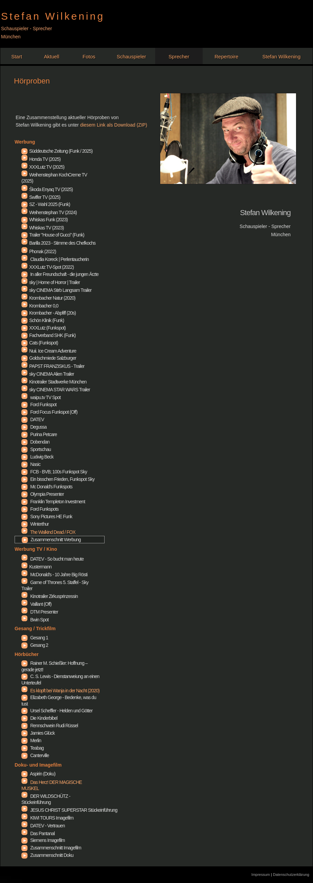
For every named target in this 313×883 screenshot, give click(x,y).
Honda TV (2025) (40, 158)
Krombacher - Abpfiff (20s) (24, 313)
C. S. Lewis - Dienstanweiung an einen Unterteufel (24, 677)
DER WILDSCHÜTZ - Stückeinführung (45, 798)
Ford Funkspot (24, 405)
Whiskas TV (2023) (42, 227)
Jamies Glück (24, 733)
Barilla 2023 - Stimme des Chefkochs (58, 242)
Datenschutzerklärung (291, 874)
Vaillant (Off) (36, 603)
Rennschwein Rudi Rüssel (24, 726)
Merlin (24, 741)
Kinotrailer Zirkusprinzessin (49, 595)
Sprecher (179, 56)
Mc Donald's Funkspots (24, 487)
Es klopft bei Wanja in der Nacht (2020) (60, 690)
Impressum (261, 874)
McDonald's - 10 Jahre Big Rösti (54, 573)
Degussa (24, 427)
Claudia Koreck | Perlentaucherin (55, 258)
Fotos (88, 56)
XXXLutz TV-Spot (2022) (47, 266)
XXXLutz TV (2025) (42, 166)
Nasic (24, 465)
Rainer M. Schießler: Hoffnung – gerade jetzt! (24, 663)
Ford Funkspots (24, 509)
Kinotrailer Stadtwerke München (53, 381)
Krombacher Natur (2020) (48, 297)
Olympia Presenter (24, 494)
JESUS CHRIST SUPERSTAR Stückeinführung (69, 809)
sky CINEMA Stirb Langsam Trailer (56, 289)
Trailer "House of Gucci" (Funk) (24, 235)
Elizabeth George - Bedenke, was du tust (24, 698)
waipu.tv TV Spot (40, 396)
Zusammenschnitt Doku (24, 855)
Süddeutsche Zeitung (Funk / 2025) (24, 151)
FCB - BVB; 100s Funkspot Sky (24, 472)
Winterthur (24, 524)
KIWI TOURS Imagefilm (47, 817)
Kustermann (36, 566)
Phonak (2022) (38, 250)
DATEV (24, 420)
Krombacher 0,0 (39, 305)
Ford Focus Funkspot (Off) (24, 412)
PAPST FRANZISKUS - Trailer (53, 365)
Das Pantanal (38, 832)
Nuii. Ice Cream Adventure (48, 350)
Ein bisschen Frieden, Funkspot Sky (24, 479)
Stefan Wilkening (281, 56)
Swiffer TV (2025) (40, 196)
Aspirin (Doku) (24, 774)
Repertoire (226, 56)
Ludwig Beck (24, 457)
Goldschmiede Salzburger (24, 358)
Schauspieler (131, 56)
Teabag (24, 748)
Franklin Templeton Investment (24, 502)
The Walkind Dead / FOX (48, 532)
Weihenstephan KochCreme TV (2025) (54, 177)
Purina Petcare (24, 435)
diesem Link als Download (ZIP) (113, 125)
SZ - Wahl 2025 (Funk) (24, 205)
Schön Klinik (24, 321)
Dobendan (24, 442)
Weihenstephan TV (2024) (49, 211)
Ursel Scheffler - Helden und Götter (24, 711)
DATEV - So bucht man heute (52, 558)
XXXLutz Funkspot (24, 328)
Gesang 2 (24, 645)
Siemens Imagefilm (24, 841)
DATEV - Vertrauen (43, 825)
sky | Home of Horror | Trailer (50, 281)
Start (16, 56)
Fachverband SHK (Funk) (24, 336)
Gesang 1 (24, 638)
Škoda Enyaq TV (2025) (47, 188)
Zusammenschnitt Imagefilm (24, 848)
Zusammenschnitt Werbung (25, 540)
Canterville (24, 756)
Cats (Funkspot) (24, 343)
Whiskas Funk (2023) (24, 220)
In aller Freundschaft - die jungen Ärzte (24, 274)
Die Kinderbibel (24, 718)
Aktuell (51, 56)
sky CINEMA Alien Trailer (47, 373)
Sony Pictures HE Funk (24, 517)
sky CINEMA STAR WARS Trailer (55, 389)
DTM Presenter (39, 611)
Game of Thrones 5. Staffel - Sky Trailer (54, 584)
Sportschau (24, 450)
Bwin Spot (35, 619)
